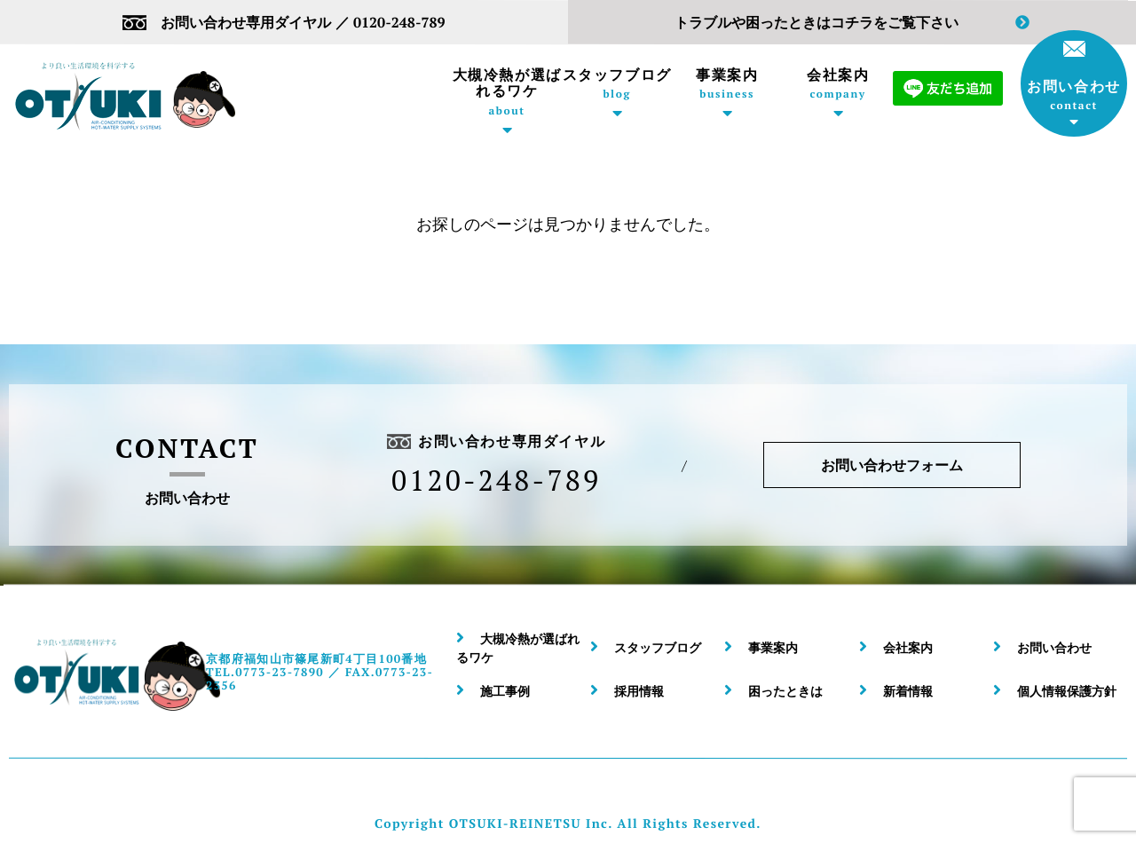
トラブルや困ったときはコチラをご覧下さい (852, 22)
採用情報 (639, 690)
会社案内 (838, 83)
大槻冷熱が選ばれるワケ (507, 92)
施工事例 (505, 690)
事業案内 (727, 83)
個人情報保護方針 (1066, 690)
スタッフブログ (617, 83)
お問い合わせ (1074, 76)
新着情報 (908, 690)
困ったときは (785, 690)
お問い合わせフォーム (892, 464)
